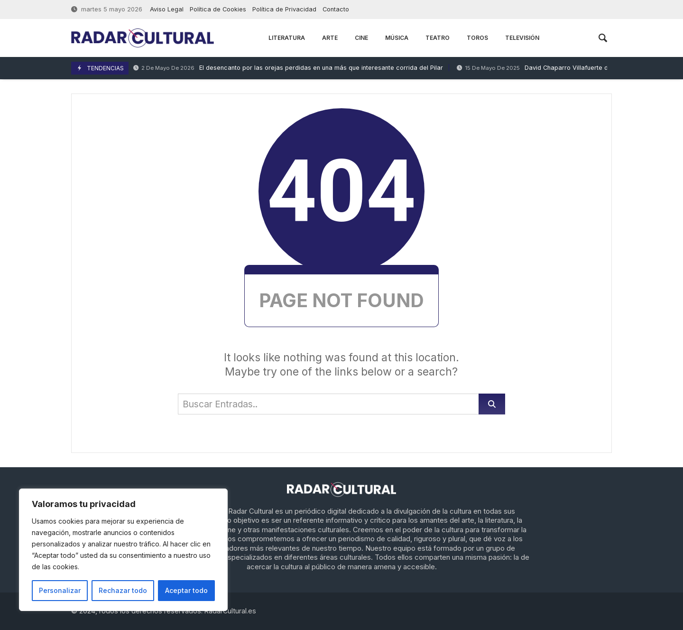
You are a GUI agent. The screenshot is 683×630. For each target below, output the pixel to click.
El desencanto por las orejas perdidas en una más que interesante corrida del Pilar (288, 68)
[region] (123, 550)
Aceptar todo (186, 590)
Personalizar (60, 590)
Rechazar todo (123, 590)
